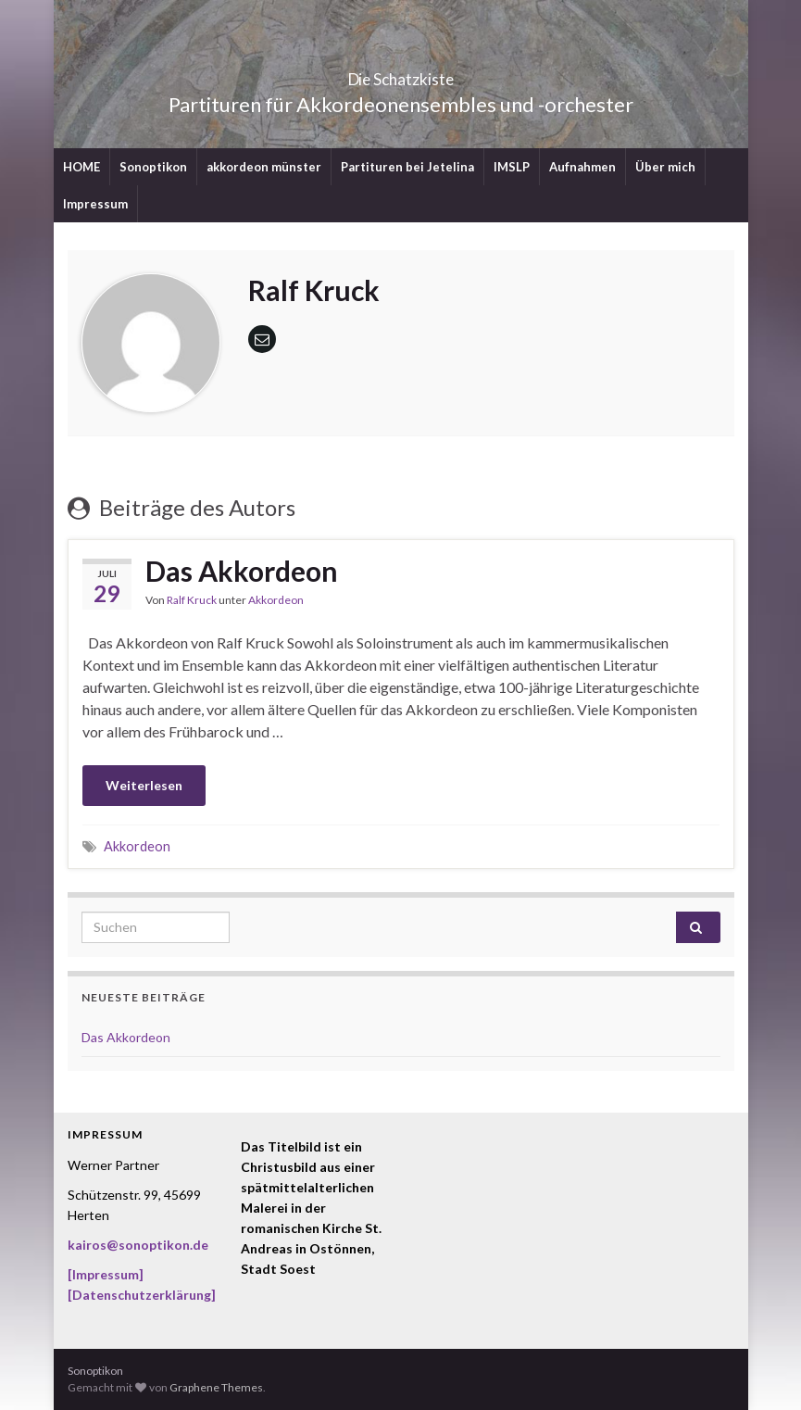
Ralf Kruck (192, 600)
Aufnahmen (582, 166)
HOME (81, 166)
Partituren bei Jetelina (407, 166)
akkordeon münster (264, 166)
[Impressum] (106, 1274)
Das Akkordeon (241, 570)
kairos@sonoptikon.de (138, 1245)
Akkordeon (276, 600)
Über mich (665, 166)
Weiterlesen (144, 785)
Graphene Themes (216, 1387)
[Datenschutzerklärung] (142, 1295)
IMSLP (512, 166)
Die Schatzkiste (400, 74)
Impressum (95, 203)
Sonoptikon (153, 166)
